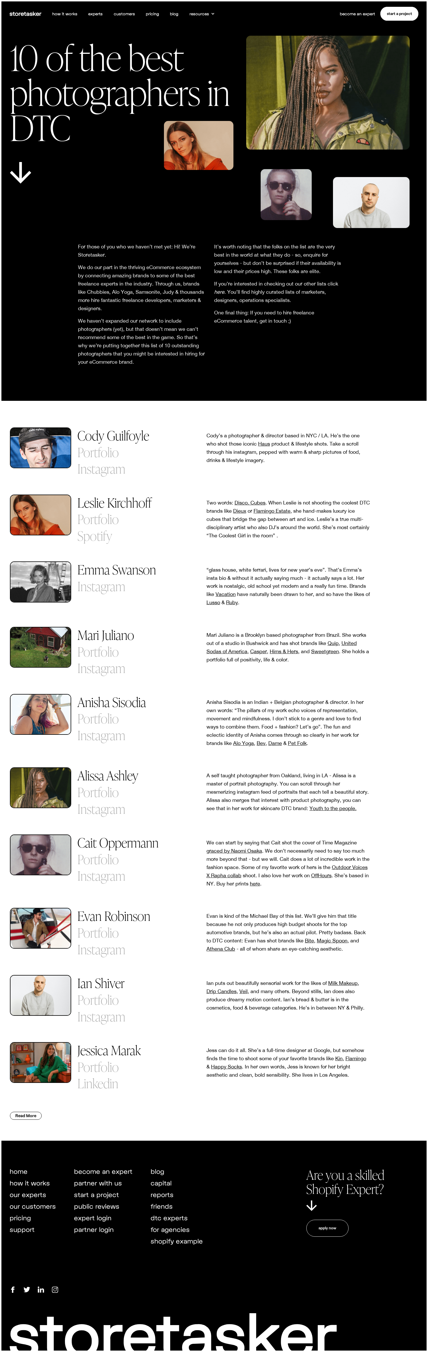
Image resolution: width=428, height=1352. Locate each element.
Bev (261, 743)
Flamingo (355, 1058)
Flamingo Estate (272, 511)
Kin (339, 1058)
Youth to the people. (333, 808)
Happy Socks (226, 1067)
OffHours (321, 875)
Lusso (213, 602)
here (255, 884)
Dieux (239, 511)
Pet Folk (297, 743)
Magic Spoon (332, 941)
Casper (258, 651)
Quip (333, 643)
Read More (25, 1115)
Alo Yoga (243, 743)
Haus (264, 444)
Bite (309, 941)
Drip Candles (221, 991)
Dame (275, 743)
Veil (243, 991)
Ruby (232, 602)
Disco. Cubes (250, 503)
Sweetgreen (325, 651)
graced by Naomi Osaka (234, 851)
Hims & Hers (284, 651)
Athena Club (220, 949)
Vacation (226, 594)
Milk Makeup (343, 983)
